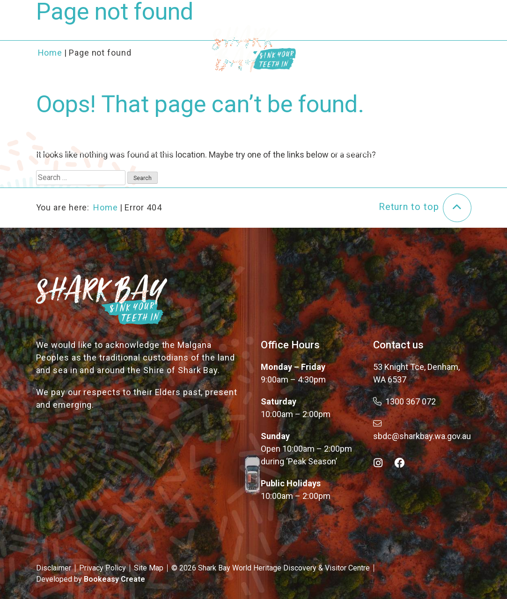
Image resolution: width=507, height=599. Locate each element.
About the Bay (129, 36)
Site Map (148, 567)
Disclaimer (53, 567)
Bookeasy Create (114, 579)
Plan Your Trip (368, 36)
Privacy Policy (102, 567)
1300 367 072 (404, 401)
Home (105, 207)
